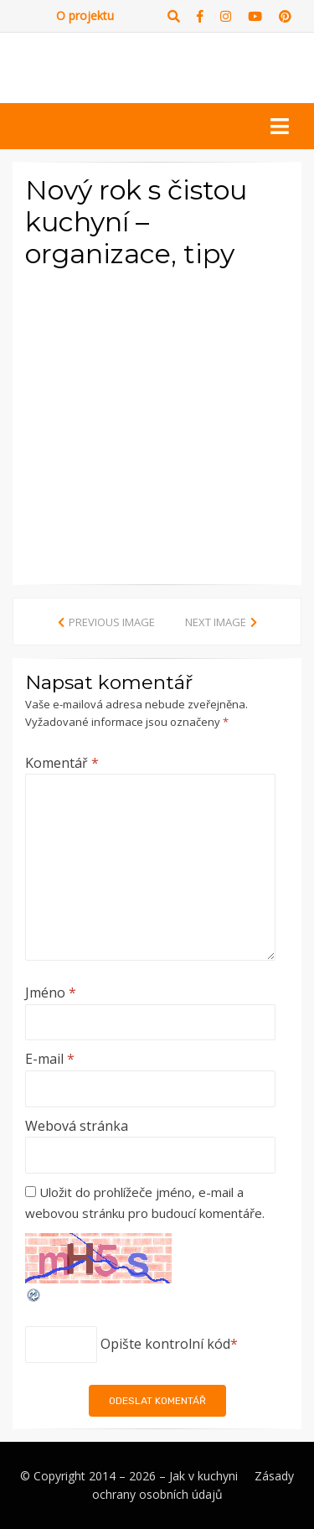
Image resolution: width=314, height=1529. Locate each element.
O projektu (85, 15)
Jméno (50, 992)
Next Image (215, 622)
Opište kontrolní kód (165, 1344)
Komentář (62, 763)
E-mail (50, 1059)
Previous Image (112, 622)
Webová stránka (76, 1126)
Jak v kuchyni (203, 1476)
